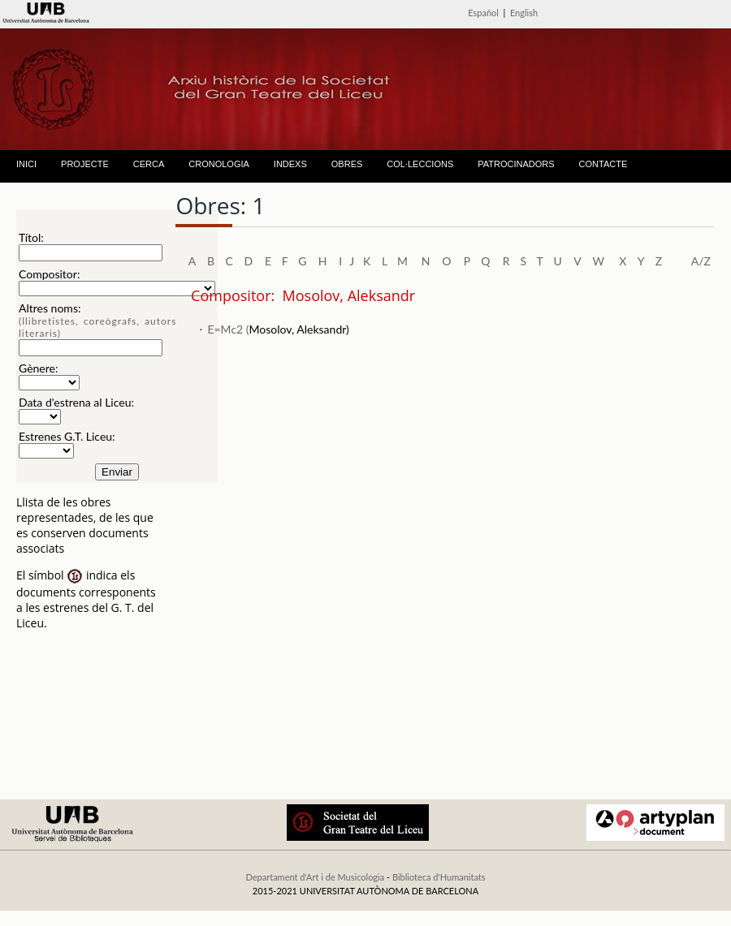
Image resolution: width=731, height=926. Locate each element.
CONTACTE (603, 164)
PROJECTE (85, 164)
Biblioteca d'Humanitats (439, 877)
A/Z (701, 261)
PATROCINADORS (516, 164)
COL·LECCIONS (420, 164)
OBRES (347, 164)
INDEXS (290, 164)
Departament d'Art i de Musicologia (314, 877)
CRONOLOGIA (218, 164)
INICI (26, 164)
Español (483, 12)
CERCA (149, 164)
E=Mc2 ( (228, 329)
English (524, 12)
